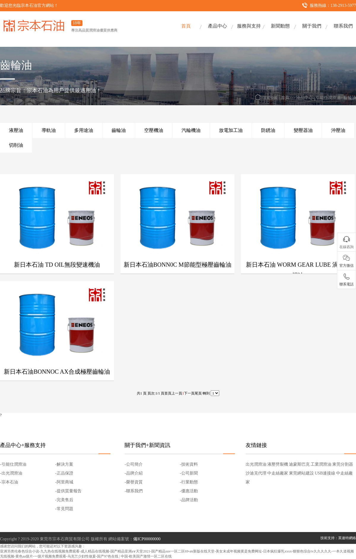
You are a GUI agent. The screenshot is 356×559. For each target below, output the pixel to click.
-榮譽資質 (134, 482)
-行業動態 (189, 482)
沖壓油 (338, 130)
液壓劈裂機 (277, 464)
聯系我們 (343, 25)
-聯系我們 (134, 491)
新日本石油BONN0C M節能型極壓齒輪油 (177, 274)
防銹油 (268, 130)
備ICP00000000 (146, 539)
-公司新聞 (189, 473)
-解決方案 (64, 464)
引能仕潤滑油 (328, 97)
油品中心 (304, 97)
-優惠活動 (189, 491)
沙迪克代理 (256, 473)
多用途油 (83, 130)
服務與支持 (249, 25)
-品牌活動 (189, 500)
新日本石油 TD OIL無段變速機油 (57, 274)
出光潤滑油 (256, 464)
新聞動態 (280, 25)
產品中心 (217, 25)
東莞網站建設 (301, 473)
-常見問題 (64, 509)
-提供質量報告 (68, 491)
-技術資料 (189, 464)
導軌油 (49, 130)
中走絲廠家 (277, 473)
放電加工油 (231, 130)
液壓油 (16, 130)
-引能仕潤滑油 (13, 464)
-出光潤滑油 (11, 473)
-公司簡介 (134, 464)
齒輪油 (350, 97)
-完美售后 (64, 500)
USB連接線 (325, 473)
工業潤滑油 (321, 464)
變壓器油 (303, 130)
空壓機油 (153, 130)
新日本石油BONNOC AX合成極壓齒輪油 (57, 381)
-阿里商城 (64, 482)
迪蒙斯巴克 (299, 464)
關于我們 (311, 25)
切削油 (16, 145)
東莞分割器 (342, 464)
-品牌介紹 (134, 473)
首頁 (186, 25)
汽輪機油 (191, 130)
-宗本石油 (9, 482)
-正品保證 (64, 473)
